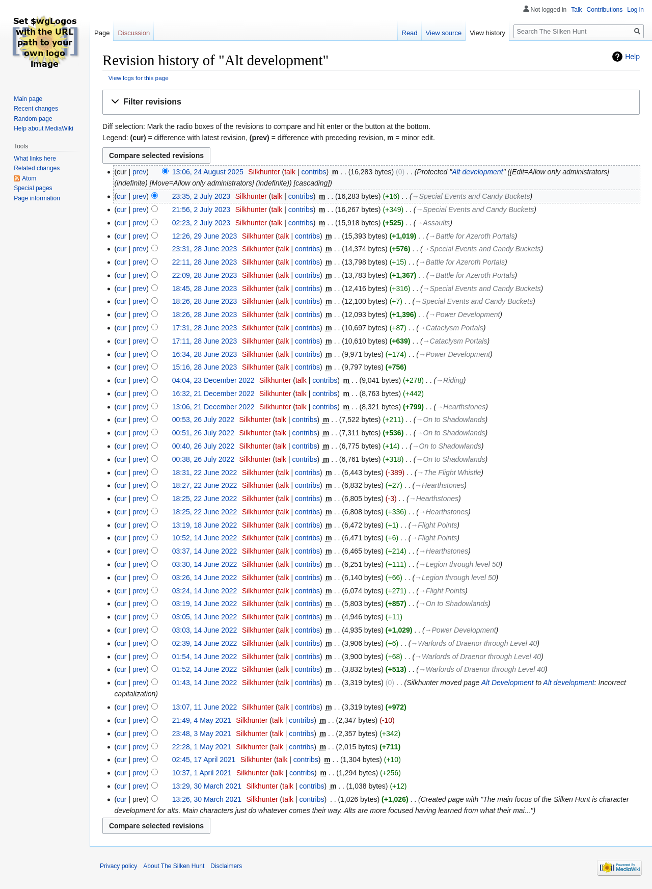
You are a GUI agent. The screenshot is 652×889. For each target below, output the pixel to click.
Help (632, 57)
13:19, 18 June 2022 (204, 525)
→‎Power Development (464, 314)
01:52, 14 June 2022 (204, 669)
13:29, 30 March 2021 (206, 786)
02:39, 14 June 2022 (204, 643)
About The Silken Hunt (173, 866)
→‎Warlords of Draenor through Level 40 (474, 643)
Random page (33, 118)
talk (289, 172)
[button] (371, 102)
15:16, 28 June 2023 (204, 367)
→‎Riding (450, 380)
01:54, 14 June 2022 (204, 656)
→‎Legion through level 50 (459, 564)
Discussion (134, 33)
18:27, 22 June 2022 (204, 485)
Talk (576, 9)
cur (121, 196)
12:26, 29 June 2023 (204, 236)
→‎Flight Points (434, 525)
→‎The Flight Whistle (449, 472)
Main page (28, 98)
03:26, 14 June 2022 (204, 577)
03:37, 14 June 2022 (204, 551)
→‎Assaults (433, 223)
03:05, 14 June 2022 (204, 617)
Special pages (33, 188)
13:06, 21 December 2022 (213, 407)
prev (139, 172)
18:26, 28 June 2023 (204, 301)
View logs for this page (138, 77)
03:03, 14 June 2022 (204, 630)
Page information (37, 198)
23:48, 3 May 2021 (201, 733)
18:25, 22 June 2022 (204, 498)
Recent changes (36, 108)
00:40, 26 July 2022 (203, 446)
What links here (35, 158)
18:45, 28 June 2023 (204, 288)
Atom (29, 178)
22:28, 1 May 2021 (201, 747)
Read (410, 33)
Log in (635, 9)
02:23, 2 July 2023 (201, 223)
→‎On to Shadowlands (450, 419)
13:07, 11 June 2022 (204, 707)
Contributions (605, 9)
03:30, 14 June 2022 (204, 564)
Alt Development (507, 682)
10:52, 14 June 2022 (204, 538)
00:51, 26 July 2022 (203, 433)
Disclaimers (226, 866)
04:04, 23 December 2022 (213, 380)
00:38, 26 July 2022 (203, 459)
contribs (313, 172)
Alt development (477, 172)
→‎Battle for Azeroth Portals (471, 236)
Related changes (37, 168)
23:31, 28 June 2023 (204, 249)
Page (102, 33)
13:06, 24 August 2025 (207, 172)
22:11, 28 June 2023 (204, 262)
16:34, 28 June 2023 (204, 354)
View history (487, 33)
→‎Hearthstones (460, 407)
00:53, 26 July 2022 (203, 419)
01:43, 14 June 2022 (204, 682)
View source (444, 33)
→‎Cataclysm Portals (451, 328)
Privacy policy (118, 866)
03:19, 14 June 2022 (204, 603)
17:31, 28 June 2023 (204, 328)
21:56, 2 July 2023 (201, 209)
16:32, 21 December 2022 (213, 393)
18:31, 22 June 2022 (204, 472)
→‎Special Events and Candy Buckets (471, 196)
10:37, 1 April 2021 (202, 773)
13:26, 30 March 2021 (206, 799)
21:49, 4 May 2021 (201, 720)
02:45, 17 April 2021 (204, 759)
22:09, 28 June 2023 (204, 275)
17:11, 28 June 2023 (204, 341)
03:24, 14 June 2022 (204, 591)
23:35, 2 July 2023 (201, 196)
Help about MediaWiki (43, 128)
